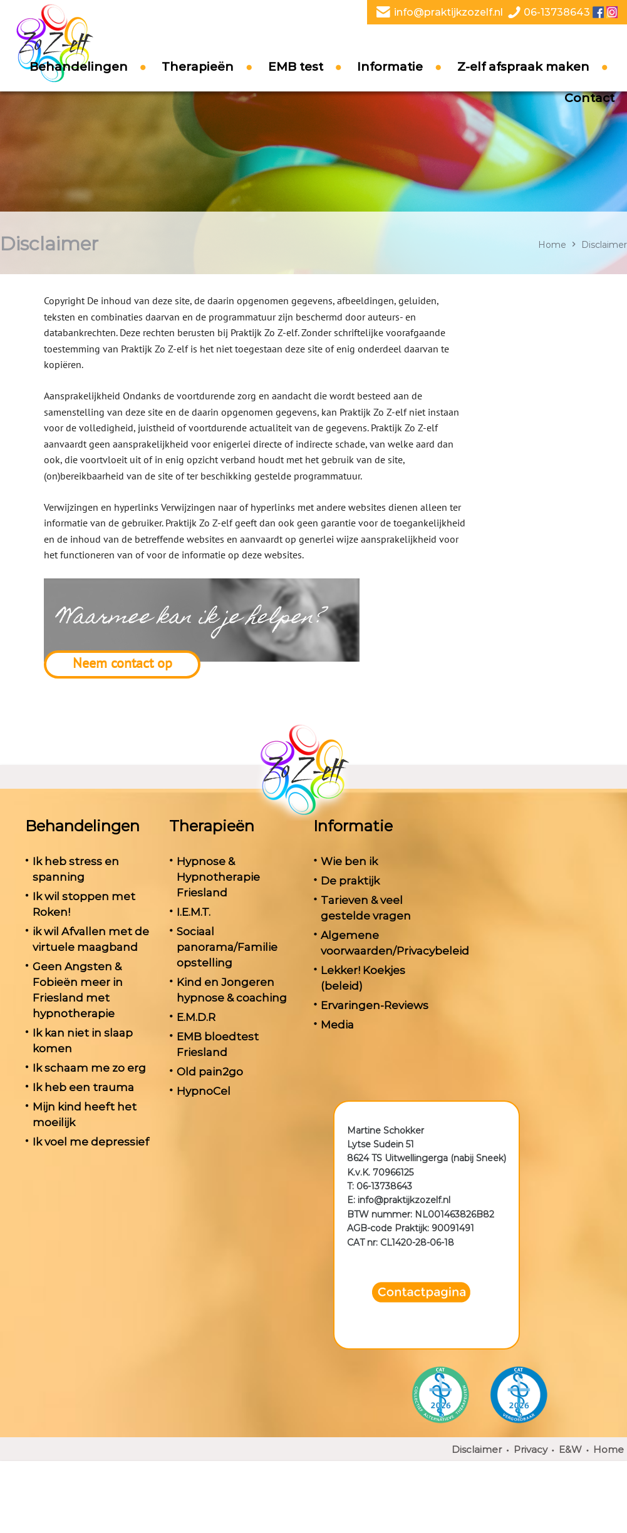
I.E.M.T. (193, 912)
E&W (570, 1449)
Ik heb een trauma (83, 1087)
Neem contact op (122, 663)
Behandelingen (78, 66)
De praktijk (350, 880)
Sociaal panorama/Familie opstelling (227, 947)
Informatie (390, 66)
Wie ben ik (349, 861)
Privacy (530, 1449)
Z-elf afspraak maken (523, 66)
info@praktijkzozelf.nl (448, 12)
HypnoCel (204, 1091)
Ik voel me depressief (91, 1142)
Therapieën (198, 66)
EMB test (295, 66)
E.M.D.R (196, 1017)
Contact (589, 98)
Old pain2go (210, 1071)
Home (552, 244)
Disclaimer (477, 1449)
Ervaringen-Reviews (374, 1005)
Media (337, 1024)
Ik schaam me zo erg (89, 1068)
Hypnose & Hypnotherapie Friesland (218, 877)
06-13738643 (557, 12)
